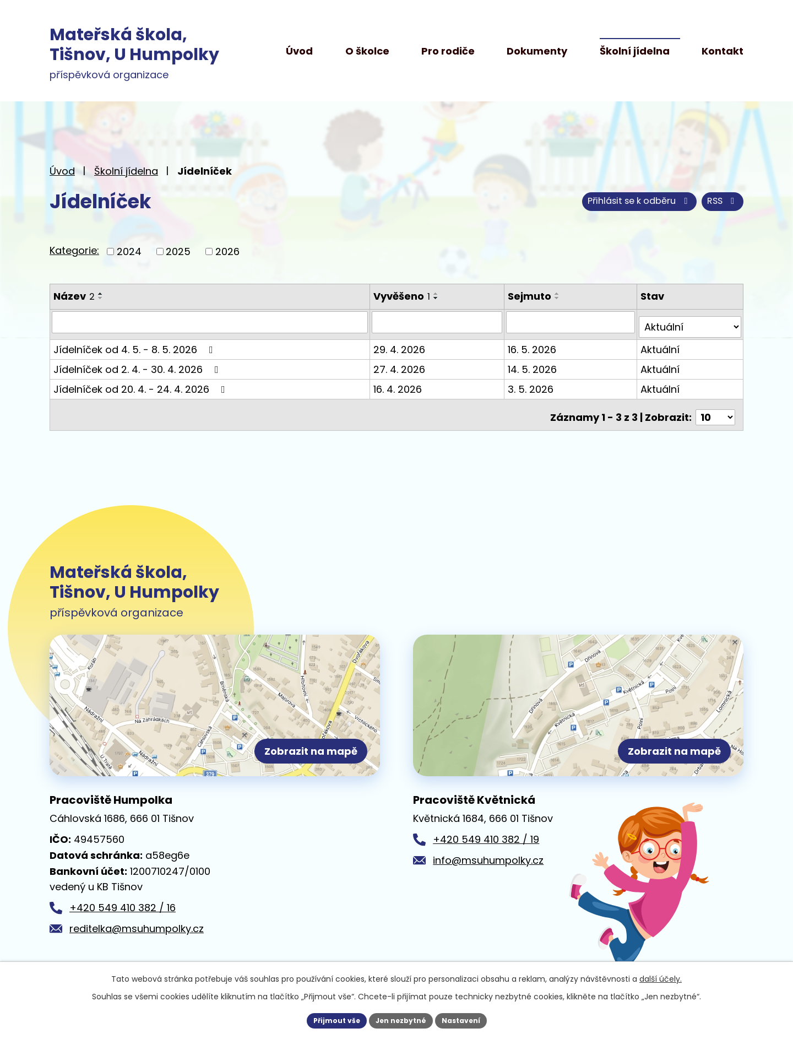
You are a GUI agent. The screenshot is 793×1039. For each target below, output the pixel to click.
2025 (178, 251)
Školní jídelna (635, 51)
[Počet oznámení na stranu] (715, 407)
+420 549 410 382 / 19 (486, 839)
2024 (129, 251)
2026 (227, 251)
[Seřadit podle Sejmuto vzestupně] (559, 293)
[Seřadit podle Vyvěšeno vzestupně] (437, 293)
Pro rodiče (448, 51)
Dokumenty (537, 51)
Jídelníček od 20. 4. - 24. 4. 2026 (141, 384)
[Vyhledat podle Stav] (690, 321)
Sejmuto (531, 296)
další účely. (660, 976)
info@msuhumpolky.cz (488, 860)
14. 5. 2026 (534, 364)
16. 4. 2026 (398, 384)
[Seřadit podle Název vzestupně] (101, 293)
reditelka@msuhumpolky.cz (136, 928)
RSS (580, 201)
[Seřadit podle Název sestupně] (101, 298)
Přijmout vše (328, 1019)
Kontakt (722, 51)
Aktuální (661, 344)
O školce (367, 51)
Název (74, 296)
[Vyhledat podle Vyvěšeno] (438, 321)
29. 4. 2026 (400, 344)
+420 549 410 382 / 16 (122, 907)
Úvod (299, 51)
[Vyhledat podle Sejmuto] (572, 321)
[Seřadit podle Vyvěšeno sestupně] (437, 298)
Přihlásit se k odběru (676, 201)
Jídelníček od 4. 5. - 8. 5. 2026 (135, 344)
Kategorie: (74, 250)
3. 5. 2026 (533, 384)
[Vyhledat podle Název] (210, 321)
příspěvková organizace (134, 54)
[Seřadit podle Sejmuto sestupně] (559, 298)
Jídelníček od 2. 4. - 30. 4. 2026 (138, 364)
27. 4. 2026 (400, 364)
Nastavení (469, 1019)
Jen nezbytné (401, 1019)
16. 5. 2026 (534, 344)
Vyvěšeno (402, 296)
